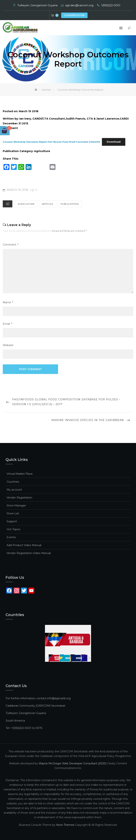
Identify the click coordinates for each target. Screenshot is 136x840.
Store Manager (16, 505)
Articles (47, 203)
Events (11, 537)
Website (8, 345)
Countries (13, 481)
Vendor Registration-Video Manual (29, 553)
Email (7, 324)
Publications (70, 203)
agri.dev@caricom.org (79, 5)
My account (14, 489)
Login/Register (74, 15)
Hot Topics (13, 529)
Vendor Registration (19, 497)
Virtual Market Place (20, 473)
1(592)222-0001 (110, 5)
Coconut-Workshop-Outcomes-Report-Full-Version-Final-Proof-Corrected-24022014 (51, 142)
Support (12, 521)
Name (8, 302)
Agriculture (26, 203)
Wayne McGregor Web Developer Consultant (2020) (72, 763)
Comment (10, 244)
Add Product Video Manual (24, 545)
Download (114, 141)
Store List (13, 513)
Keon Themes (65, 824)
